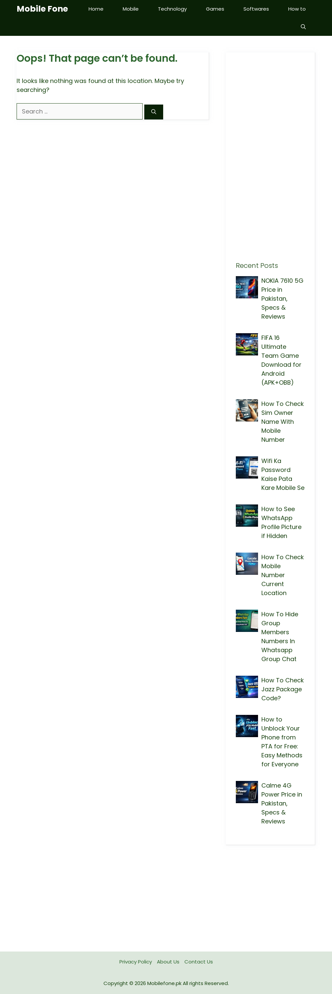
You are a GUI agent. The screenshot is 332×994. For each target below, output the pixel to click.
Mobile (131, 8)
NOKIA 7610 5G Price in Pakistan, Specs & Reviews (282, 298)
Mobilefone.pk (164, 983)
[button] (303, 27)
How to (297, 8)
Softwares (256, 8)
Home (96, 8)
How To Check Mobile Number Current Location (282, 575)
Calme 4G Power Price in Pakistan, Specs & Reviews (281, 803)
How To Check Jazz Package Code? (282, 689)
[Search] (153, 112)
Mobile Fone (42, 9)
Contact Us (198, 961)
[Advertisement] (270, 162)
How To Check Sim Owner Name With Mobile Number (282, 422)
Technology (172, 8)
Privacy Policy (135, 961)
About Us (168, 961)
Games (215, 8)
